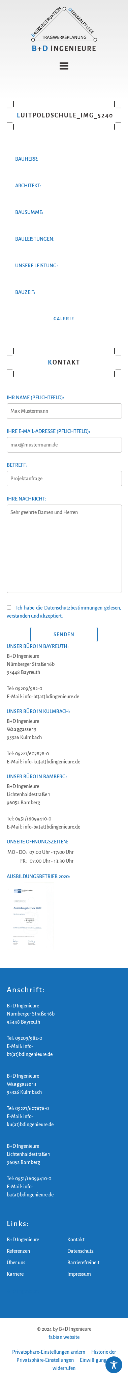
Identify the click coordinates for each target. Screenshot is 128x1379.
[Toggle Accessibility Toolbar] (114, 1365)
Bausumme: (29, 212)
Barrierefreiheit (83, 1262)
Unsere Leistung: (36, 265)
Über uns (16, 1262)
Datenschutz (80, 1251)
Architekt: (28, 185)
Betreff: (64, 471)
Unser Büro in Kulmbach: (38, 711)
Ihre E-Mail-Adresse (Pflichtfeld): (64, 438)
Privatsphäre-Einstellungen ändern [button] (48, 1352)
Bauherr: (26, 159)
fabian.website (64, 1337)
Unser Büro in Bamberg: (37, 776)
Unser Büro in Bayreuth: (38, 646)
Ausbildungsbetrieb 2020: (38, 876)
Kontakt (76, 1239)
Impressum (79, 1274)
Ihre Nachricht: (64, 548)
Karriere (15, 1274)
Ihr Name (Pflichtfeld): (64, 404)
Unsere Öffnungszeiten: (37, 841)
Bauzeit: (25, 292)
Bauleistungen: (35, 239)
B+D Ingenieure (23, 1239)
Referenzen (18, 1251)
